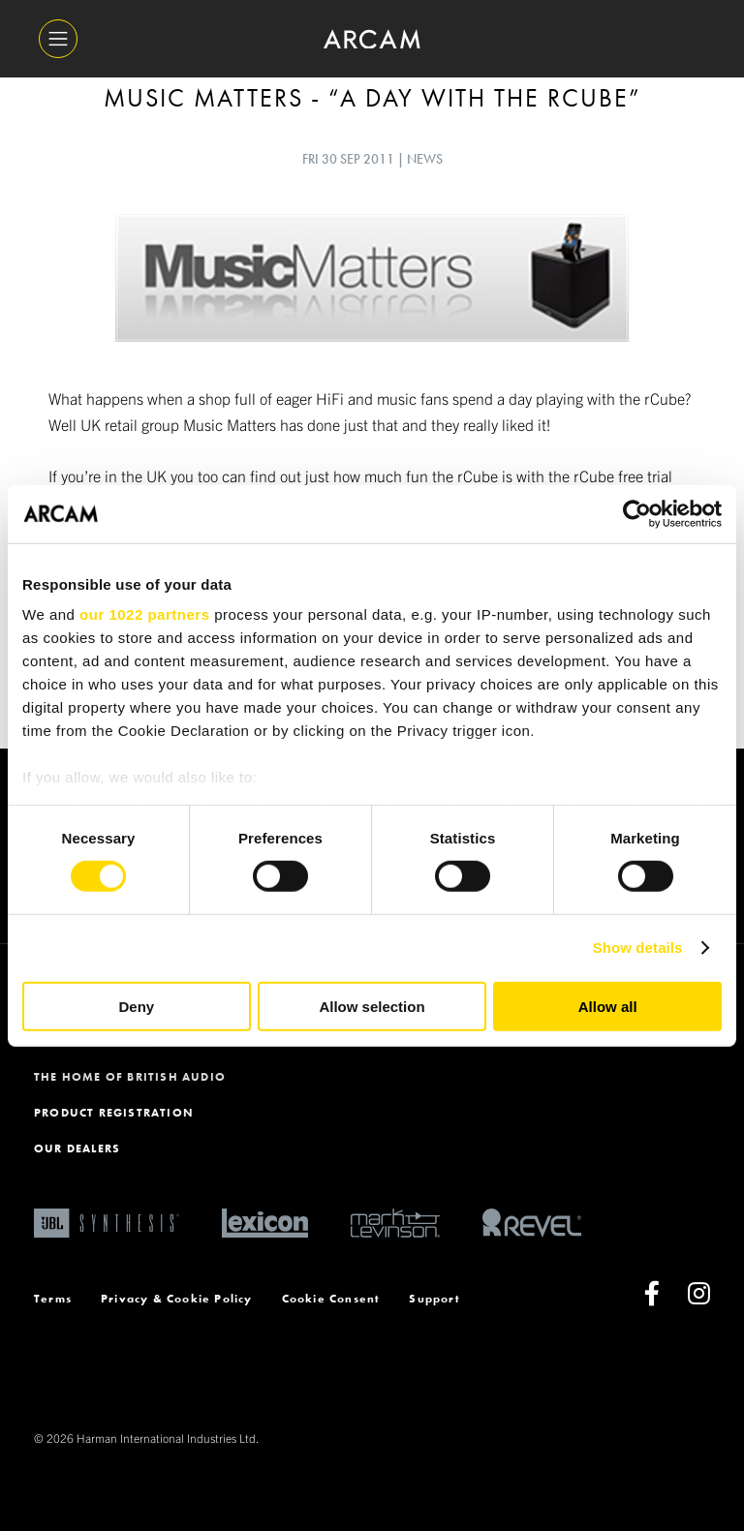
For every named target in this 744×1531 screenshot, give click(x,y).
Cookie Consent (331, 1298)
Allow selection (371, 1006)
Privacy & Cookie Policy (177, 1298)
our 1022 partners (144, 614)
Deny (136, 1006)
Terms (53, 1298)
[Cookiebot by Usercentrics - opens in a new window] (637, 513)
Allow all (607, 1006)
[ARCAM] (372, 39)
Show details (638, 947)
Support (434, 1298)
